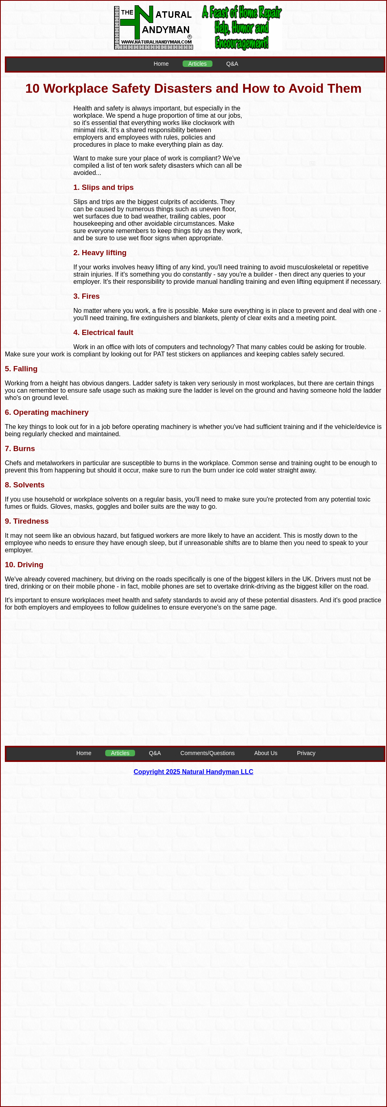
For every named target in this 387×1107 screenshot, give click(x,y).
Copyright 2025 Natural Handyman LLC (194, 771)
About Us (266, 753)
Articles (197, 63)
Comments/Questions (208, 753)
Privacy (306, 753)
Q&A (232, 63)
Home (161, 63)
